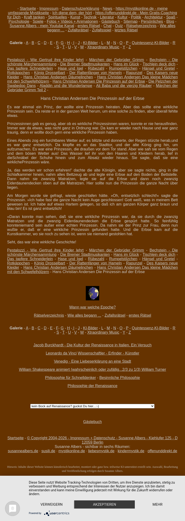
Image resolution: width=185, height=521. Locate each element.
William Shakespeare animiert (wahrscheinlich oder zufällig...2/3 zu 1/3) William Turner (92, 369)
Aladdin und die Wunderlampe (66, 86)
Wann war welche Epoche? (92, 307)
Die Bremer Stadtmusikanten (85, 64)
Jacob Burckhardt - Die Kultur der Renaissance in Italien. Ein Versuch (92, 345)
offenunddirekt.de (162, 451)
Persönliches (152, 21)
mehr (158, 504)
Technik (90, 17)
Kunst (75, 17)
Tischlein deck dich (159, 64)
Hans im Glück (126, 64)
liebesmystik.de (101, 451)
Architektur (153, 17)
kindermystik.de (131, 451)
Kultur (122, 17)
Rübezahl (96, 68)
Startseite (28, 8)
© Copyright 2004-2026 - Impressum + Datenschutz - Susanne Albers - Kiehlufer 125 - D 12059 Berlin (102, 440)
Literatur (107, 17)
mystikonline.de (71, 451)
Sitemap (130, 21)
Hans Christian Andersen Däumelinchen (58, 77)
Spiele (38, 21)
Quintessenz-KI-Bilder (150, 43)
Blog (170, 21)
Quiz (119, 26)
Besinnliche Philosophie (119, 378)
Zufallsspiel (101, 30)
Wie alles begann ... (84, 315)
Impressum (48, 8)
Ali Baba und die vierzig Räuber (124, 86)
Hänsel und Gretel (158, 68)
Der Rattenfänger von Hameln (95, 73)
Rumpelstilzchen (123, 68)
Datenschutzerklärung (80, 8)
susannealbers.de (23, 451)
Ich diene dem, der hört (72, 13)
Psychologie (19, 21)
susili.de (48, 451)
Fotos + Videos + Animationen (72, 21)
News (107, 8)
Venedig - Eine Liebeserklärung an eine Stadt (92, 361)
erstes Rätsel (89, 26)
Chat (107, 26)
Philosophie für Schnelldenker (70, 378)
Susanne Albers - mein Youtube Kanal (42, 26)
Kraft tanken (34, 17)
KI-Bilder (90, 43)
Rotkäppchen (18, 73)
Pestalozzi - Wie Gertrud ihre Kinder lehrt (45, 60)
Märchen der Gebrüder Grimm (116, 60)
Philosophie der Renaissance (92, 386)
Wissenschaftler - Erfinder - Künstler (108, 353)
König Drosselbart (49, 73)
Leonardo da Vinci (61, 353)
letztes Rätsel (126, 30)
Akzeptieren (104, 504)
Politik (136, 17)
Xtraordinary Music (103, 47)
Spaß (170, 17)
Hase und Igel (70, 68)
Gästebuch (110, 21)
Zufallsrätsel (78, 30)
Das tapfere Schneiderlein (30, 68)
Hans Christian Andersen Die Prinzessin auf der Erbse (99, 81)
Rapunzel (134, 73)
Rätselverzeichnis (141, 26)
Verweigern (52, 504)
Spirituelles (57, 17)
